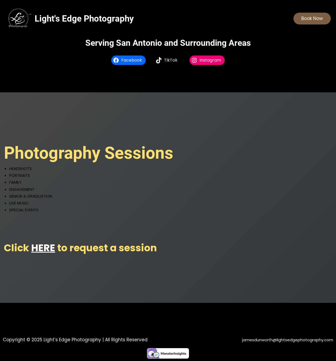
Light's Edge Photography (84, 18)
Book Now (312, 18)
